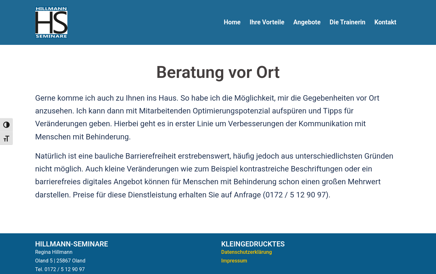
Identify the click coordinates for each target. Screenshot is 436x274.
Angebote (307, 22)
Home (232, 22)
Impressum (234, 261)
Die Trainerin (347, 22)
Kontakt (385, 22)
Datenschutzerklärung (246, 252)
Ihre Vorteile (267, 22)
